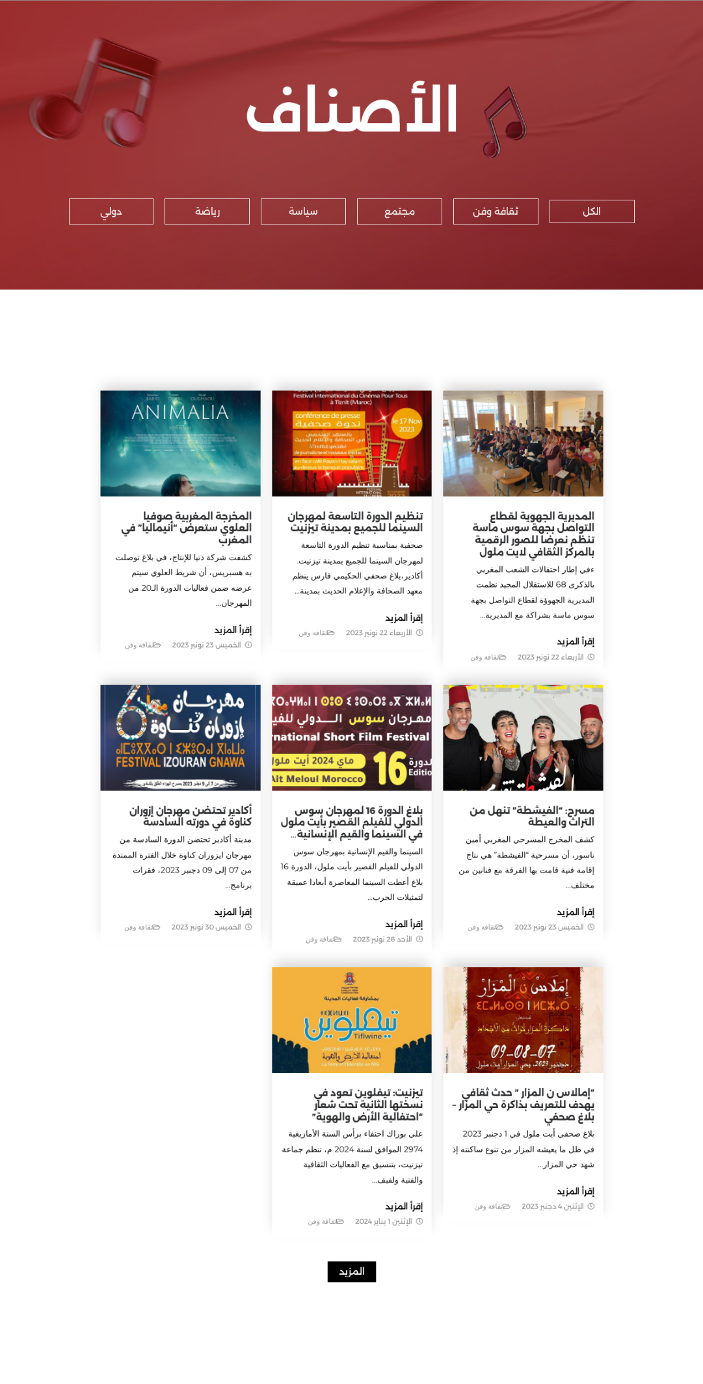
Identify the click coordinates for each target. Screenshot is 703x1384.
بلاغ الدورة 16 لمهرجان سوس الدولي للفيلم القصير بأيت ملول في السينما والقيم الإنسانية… (351, 824)
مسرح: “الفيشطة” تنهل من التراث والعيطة (502, 820)
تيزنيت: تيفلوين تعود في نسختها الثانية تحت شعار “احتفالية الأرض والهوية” (365, 1060)
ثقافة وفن (462, 686)
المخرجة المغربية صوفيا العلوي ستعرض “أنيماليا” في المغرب (213, 578)
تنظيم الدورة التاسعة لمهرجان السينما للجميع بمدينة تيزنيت (354, 574)
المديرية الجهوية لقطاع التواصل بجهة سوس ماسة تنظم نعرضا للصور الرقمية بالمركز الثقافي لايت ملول (504, 583)
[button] (592, 211)
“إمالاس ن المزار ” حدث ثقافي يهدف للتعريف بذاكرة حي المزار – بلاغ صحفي (495, 1060)
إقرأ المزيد (538, 673)
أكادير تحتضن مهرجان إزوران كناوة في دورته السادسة (216, 820)
